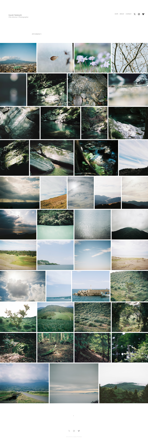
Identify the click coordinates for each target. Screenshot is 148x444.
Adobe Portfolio (77, 436)
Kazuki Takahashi (15, 15)
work (116, 14)
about (122, 14)
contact (128, 14)
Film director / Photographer (19, 17)
